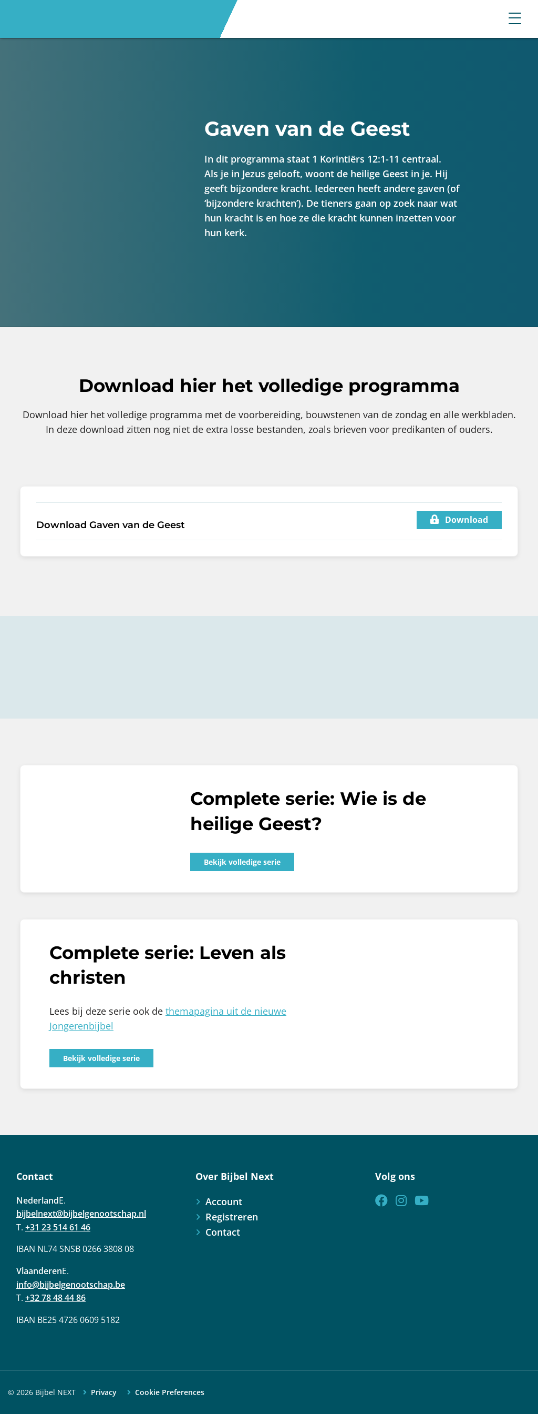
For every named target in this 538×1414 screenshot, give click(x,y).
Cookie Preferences (169, 1392)
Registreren (231, 1216)
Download (459, 520)
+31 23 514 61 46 (57, 1227)
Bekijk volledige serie (242, 862)
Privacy (104, 1392)
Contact (222, 1232)
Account (223, 1201)
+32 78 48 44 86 (55, 1298)
